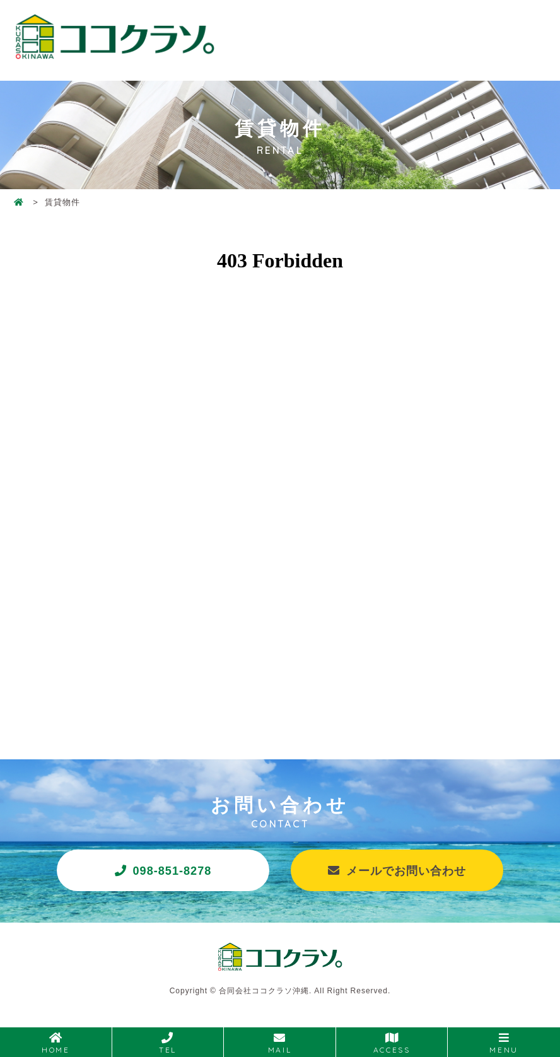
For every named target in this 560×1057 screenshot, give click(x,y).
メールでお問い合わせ (407, 871)
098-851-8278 (173, 871)
